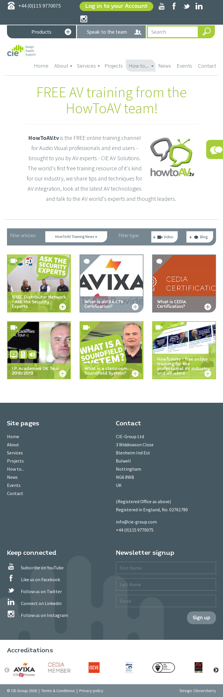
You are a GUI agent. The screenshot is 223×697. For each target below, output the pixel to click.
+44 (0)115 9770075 (135, 530)
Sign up (201, 617)
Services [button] (88, 65)
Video (165, 237)
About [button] (63, 65)
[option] (24, 669)
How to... (15, 469)
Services (15, 453)
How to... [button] (141, 65)
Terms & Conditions (58, 690)
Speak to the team (114, 32)
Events (184, 65)
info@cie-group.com (136, 522)
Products (51, 32)
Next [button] (216, 670)
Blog (201, 237)
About (13, 444)
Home (42, 65)
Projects (114, 65)
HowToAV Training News (76, 236)
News (164, 65)
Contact (207, 65)
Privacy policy (91, 690)
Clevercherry (204, 690)
